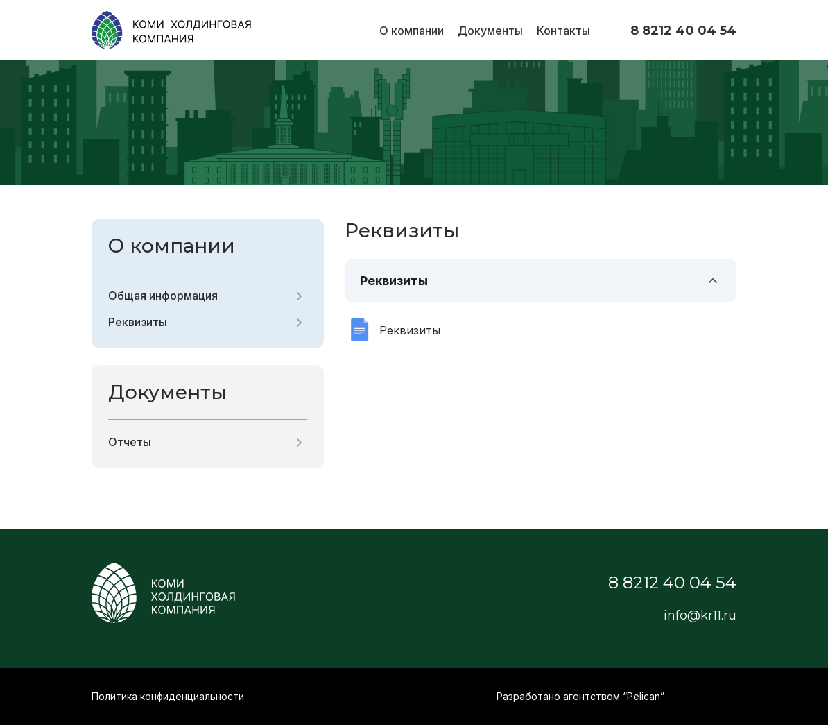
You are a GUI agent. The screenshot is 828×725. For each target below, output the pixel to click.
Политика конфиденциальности (168, 696)
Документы (490, 30)
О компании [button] (171, 245)
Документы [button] (167, 392)
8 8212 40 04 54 (683, 30)
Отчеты (129, 442)
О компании (411, 30)
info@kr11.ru (700, 615)
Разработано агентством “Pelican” (580, 696)
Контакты (563, 30)
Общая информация (163, 295)
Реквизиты (137, 322)
